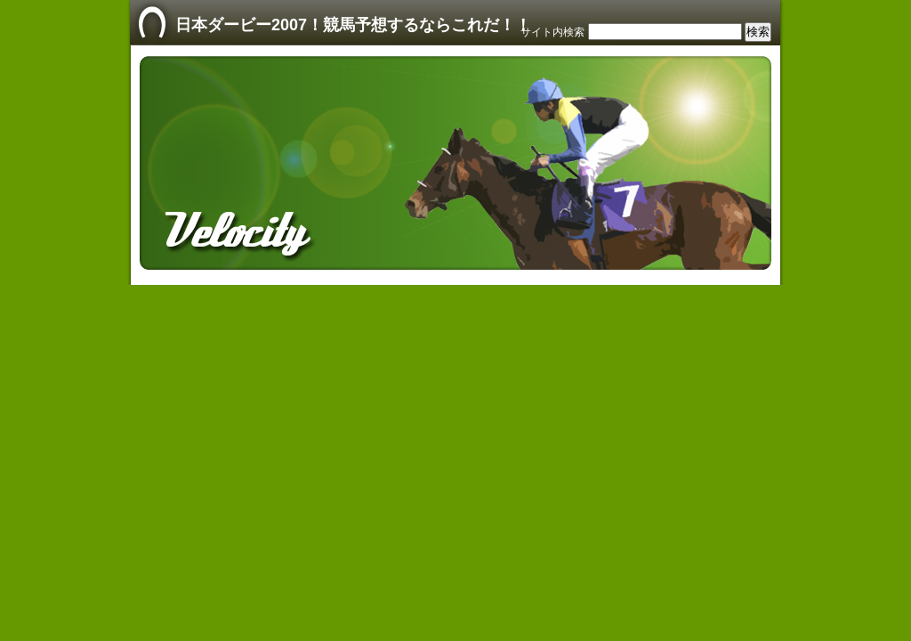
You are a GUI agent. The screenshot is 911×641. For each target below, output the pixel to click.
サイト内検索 (552, 32)
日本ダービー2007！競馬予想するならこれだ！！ (353, 25)
